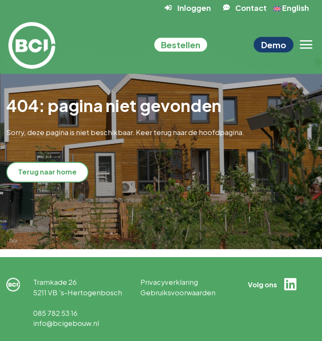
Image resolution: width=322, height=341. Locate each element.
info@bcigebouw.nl (66, 323)
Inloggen (194, 8)
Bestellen (180, 44)
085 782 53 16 (55, 313)
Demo (273, 44)
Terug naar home (47, 171)
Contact (251, 8)
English (291, 8)
